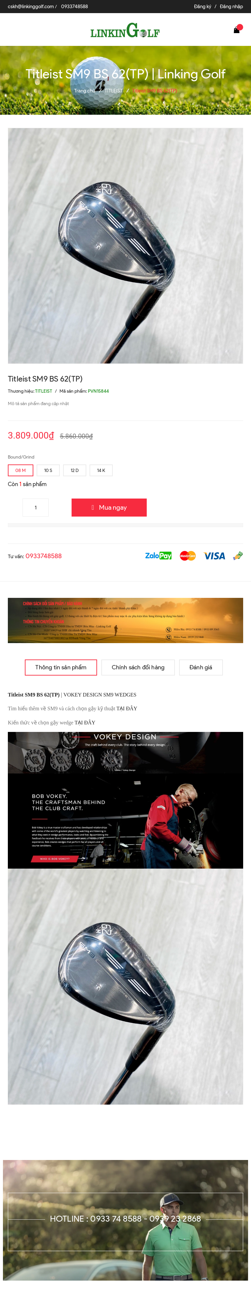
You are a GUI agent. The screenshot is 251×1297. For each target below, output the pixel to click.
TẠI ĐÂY (127, 708)
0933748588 (74, 7)
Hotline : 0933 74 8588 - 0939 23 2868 (125, 1218)
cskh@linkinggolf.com (31, 7)
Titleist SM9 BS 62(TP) (33, 695)
